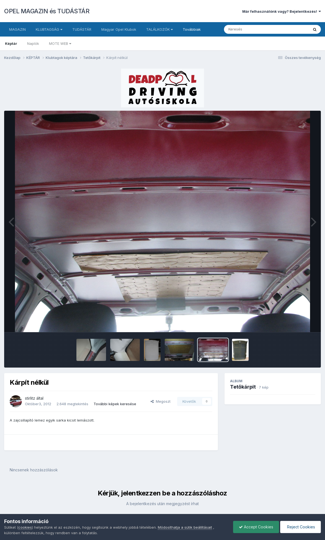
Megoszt (161, 401)
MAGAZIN (17, 29)
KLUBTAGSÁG (49, 29)
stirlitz (30, 398)
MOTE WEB (60, 43)
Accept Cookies (256, 527)
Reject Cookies (300, 527)
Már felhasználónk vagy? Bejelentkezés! (281, 11)
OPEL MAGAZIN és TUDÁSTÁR (46, 11)
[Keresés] (251, 29)
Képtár (11, 43)
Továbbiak (192, 29)
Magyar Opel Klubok (118, 29)
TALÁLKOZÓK (159, 29)
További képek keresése (115, 404)
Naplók (33, 43)
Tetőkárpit (243, 387)
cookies (25, 527)
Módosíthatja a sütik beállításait (185, 527)
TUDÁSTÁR (81, 29)
